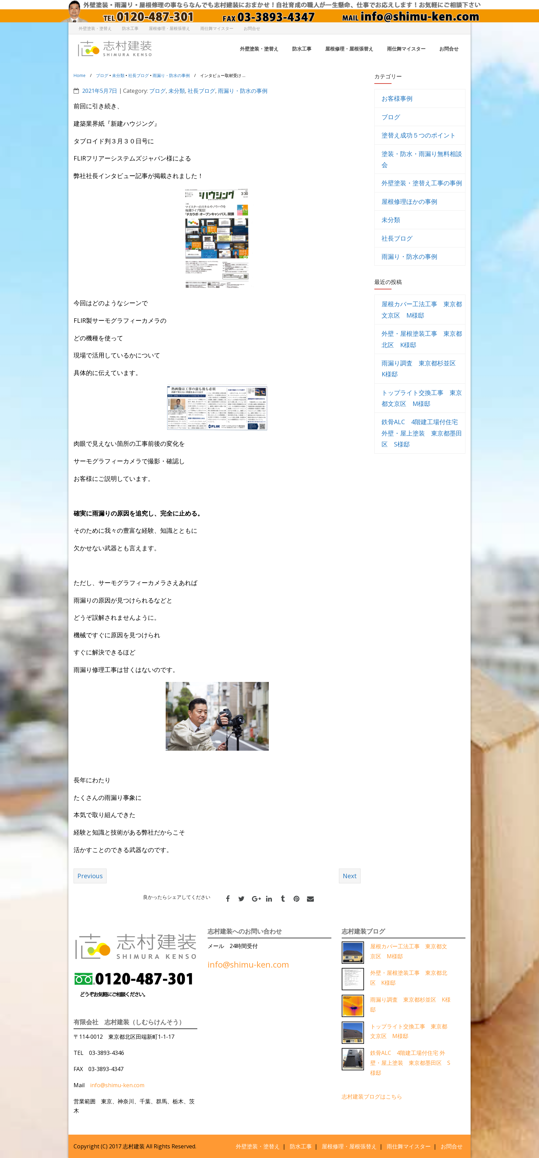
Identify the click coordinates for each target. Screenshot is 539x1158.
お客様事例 (397, 98)
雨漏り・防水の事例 (171, 75)
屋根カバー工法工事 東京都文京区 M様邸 (422, 309)
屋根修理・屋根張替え (169, 28)
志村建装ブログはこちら (372, 1096)
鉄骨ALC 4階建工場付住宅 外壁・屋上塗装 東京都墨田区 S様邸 (422, 433)
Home (80, 75)
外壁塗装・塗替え (95, 28)
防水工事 (130, 28)
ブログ (102, 75)
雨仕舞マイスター (216, 28)
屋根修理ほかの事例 (409, 201)
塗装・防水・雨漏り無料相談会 (422, 159)
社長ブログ (138, 75)
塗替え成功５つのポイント (419, 135)
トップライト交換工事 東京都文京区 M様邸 (422, 398)
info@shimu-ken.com (117, 1085)
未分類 (118, 75)
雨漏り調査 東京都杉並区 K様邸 (422, 368)
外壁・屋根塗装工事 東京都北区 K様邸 (422, 339)
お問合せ (252, 28)
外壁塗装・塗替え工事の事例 (422, 183)
